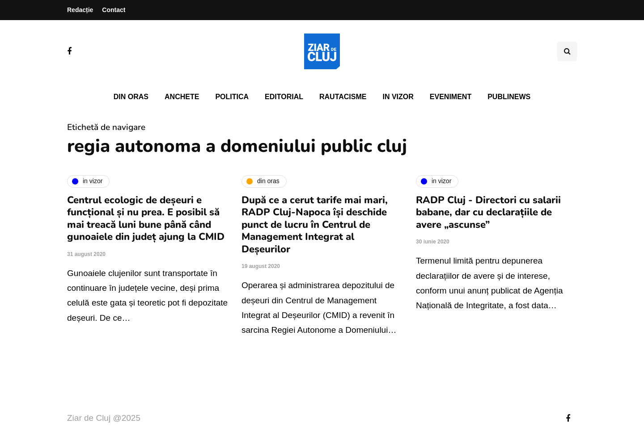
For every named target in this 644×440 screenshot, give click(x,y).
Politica (232, 97)
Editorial (284, 97)
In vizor (397, 97)
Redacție (80, 9)
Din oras (131, 97)
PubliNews (508, 97)
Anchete (182, 97)
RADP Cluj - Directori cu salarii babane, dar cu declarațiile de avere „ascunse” (488, 212)
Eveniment (450, 97)
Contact (113, 9)
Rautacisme (342, 97)
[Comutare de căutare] (567, 51)
